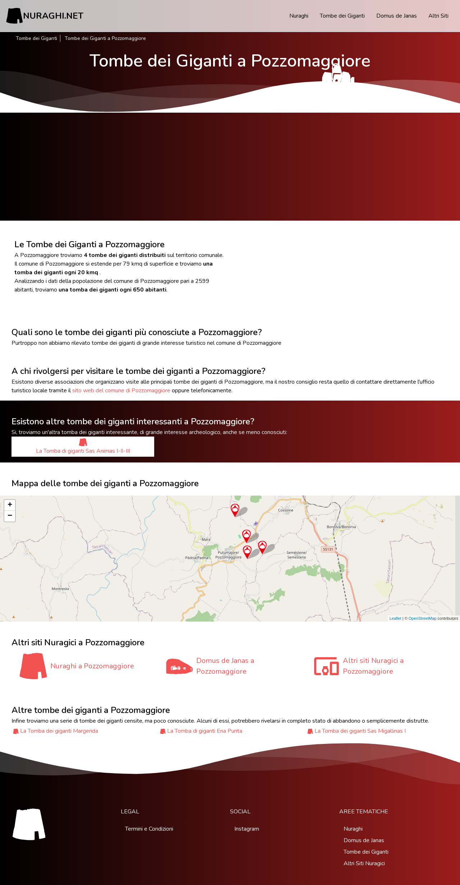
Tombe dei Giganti (342, 16)
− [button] (10, 516)
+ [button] (10, 505)
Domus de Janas (396, 16)
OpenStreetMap (423, 618)
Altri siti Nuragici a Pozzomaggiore (373, 666)
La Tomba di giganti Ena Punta (204, 731)
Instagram (246, 829)
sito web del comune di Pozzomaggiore (121, 390)
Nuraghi (298, 16)
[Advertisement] (230, 166)
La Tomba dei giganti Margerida (59, 731)
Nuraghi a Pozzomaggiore (92, 666)
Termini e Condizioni (149, 829)
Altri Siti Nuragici (364, 863)
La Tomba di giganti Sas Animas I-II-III (83, 446)
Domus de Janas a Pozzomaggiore (225, 666)
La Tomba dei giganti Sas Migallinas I (360, 731)
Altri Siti (438, 16)
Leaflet (395, 618)
